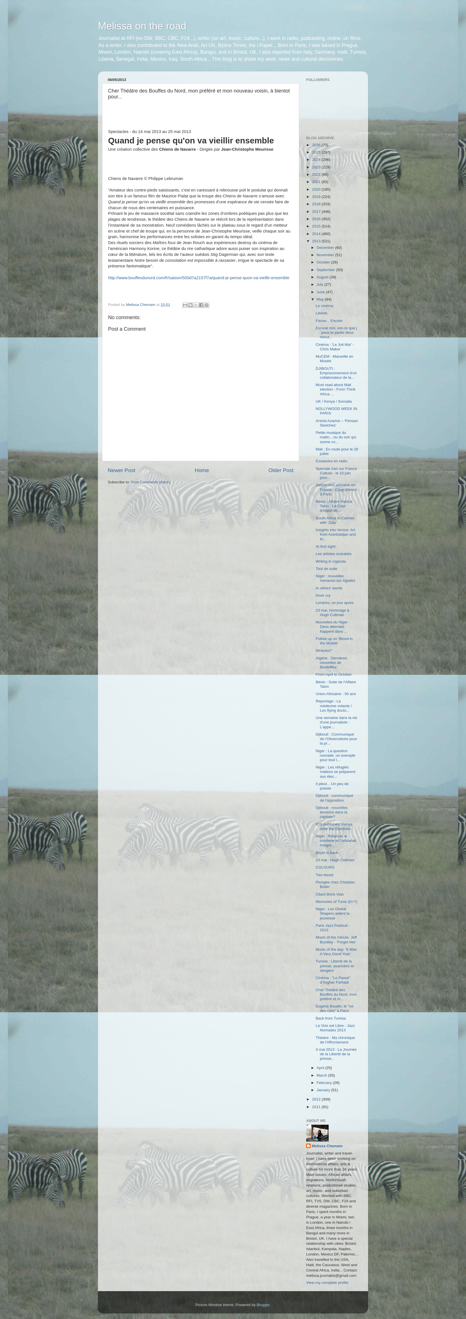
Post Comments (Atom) (151, 482)
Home (202, 470)
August (323, 277)
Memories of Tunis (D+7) (336, 901)
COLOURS (325, 867)
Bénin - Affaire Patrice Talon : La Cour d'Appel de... (334, 506)
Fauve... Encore (329, 321)
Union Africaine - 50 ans (336, 694)
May (321, 299)
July (320, 284)
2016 (317, 219)
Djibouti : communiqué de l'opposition (334, 797)
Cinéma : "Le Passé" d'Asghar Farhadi (333, 980)
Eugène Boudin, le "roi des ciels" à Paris (334, 1008)
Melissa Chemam (327, 1146)
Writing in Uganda (331, 561)
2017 (317, 211)
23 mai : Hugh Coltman (335, 860)
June (321, 292)
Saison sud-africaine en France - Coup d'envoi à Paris (336, 489)
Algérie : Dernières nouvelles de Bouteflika (331, 662)
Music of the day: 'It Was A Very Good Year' (336, 951)
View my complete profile (327, 1282)
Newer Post (121, 470)
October (324, 262)
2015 (317, 226)
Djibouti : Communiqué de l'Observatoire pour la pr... (336, 738)
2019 (317, 197)
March (322, 1075)
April (321, 1068)
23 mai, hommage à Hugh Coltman (332, 612)
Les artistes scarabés (334, 554)
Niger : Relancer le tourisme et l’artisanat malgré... (336, 840)
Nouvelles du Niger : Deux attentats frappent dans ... (333, 626)
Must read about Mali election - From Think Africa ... (336, 389)
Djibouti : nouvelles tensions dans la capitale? (332, 812)
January (324, 1090)
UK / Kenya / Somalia (334, 401)
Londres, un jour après (335, 603)
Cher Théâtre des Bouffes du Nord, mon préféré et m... (336, 994)
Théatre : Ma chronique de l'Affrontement (335, 1040)
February (325, 1083)
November (326, 255)
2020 (317, 189)
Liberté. (322, 313)
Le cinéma (324, 306)
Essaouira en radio (332, 461)
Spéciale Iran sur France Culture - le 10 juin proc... (336, 473)
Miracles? (324, 650)
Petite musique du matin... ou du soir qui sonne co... (336, 437)
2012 (317, 1099)
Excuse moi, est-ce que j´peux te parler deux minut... (336, 332)
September (326, 270)
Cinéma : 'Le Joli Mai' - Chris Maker (335, 346)
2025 (317, 152)
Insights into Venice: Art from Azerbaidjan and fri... (336, 534)
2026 (317, 145)
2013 (317, 241)
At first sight (326, 546)
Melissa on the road (142, 26)
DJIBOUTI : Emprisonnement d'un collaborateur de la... (336, 373)
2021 (317, 182)
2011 (317, 1107)
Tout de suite (326, 569)
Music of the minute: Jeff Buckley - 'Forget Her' (336, 939)
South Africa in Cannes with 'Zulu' (335, 520)
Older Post (281, 470)
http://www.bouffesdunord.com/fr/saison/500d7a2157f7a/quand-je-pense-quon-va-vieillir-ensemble (198, 278)
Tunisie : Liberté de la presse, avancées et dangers (335, 965)
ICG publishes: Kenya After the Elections (334, 826)
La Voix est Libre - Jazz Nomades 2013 (335, 1027)
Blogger (263, 1305)
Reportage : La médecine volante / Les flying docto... (334, 705)
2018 (317, 204)
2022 (317, 174)
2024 (317, 159)
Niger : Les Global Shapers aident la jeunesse (332, 913)
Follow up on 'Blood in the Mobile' (334, 641)
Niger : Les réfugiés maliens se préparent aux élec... (335, 771)
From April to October (334, 674)
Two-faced (324, 875)
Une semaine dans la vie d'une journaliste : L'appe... (336, 722)
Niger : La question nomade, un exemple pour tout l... (335, 755)
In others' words (329, 588)
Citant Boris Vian (330, 894)
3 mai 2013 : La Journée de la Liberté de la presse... (336, 1054)
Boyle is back (327, 853)
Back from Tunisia (331, 1018)
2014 (317, 234)
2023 (317, 167)
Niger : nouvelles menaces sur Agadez (335, 578)
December (326, 247)
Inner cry (323, 595)
